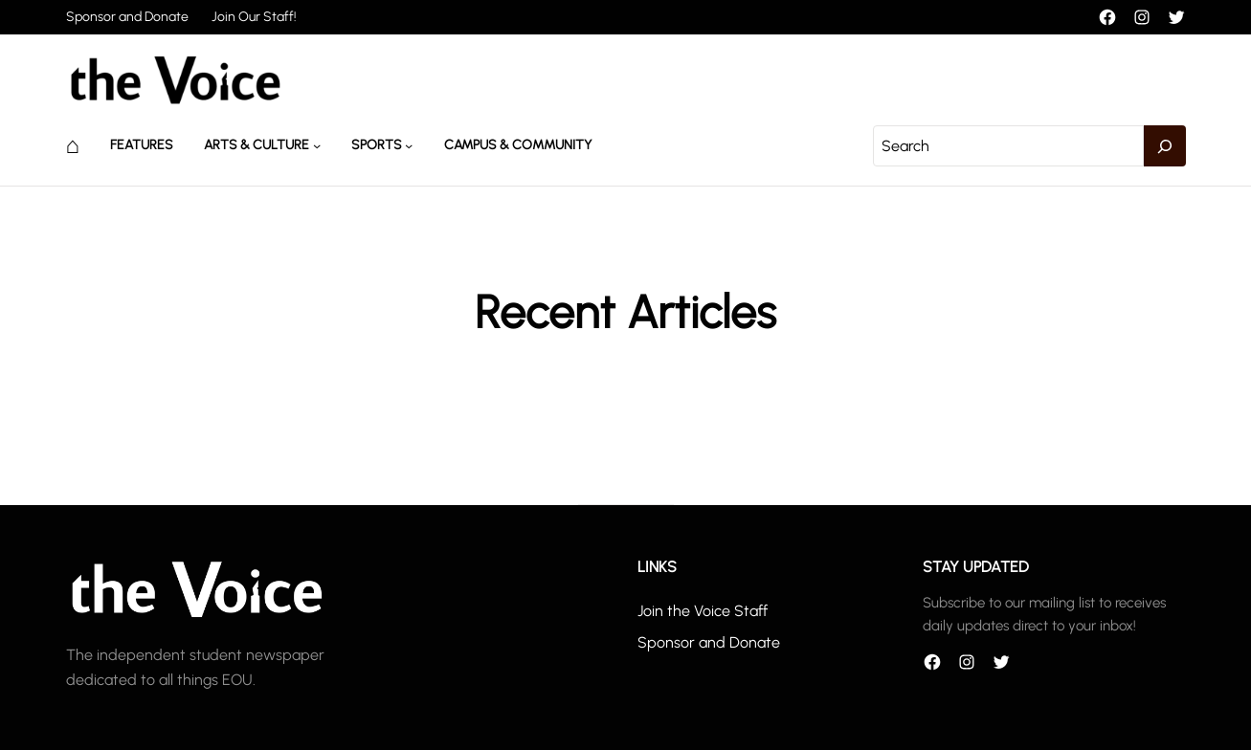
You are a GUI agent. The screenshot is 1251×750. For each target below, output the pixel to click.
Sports (376, 145)
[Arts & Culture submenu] (317, 145)
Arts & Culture (256, 145)
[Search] (1165, 146)
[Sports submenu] (409, 145)
